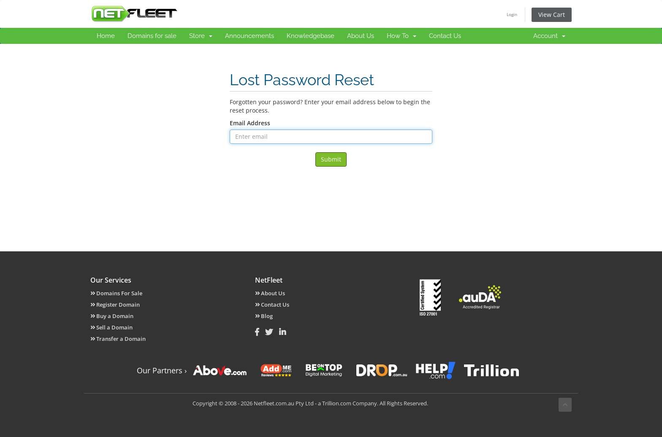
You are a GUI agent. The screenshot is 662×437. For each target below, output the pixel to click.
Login (512, 14)
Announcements (249, 36)
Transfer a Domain (118, 339)
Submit (331, 159)
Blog (264, 316)
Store (200, 36)
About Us (360, 36)
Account (549, 36)
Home (106, 36)
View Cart (551, 15)
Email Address (250, 123)
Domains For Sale (116, 293)
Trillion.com (336, 403)
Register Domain (115, 304)
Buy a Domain (111, 316)
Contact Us (445, 36)
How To (401, 36)
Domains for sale (152, 36)
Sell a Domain (111, 327)
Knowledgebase (310, 36)
